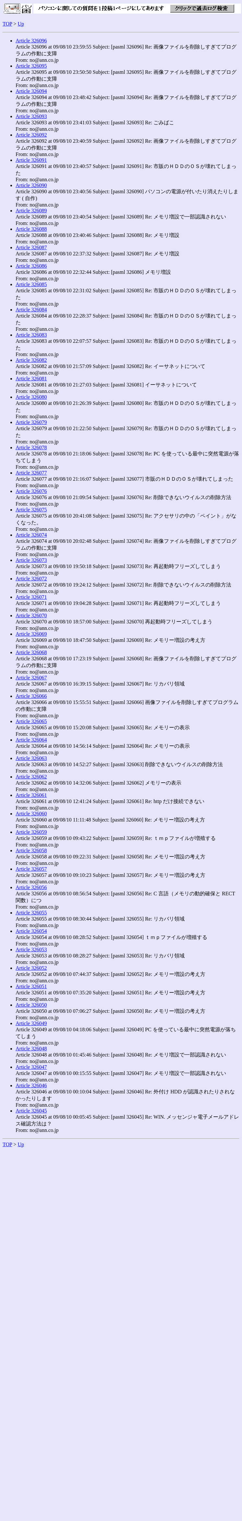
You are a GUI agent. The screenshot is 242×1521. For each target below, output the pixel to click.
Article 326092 (31, 135)
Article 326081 (31, 378)
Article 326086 (31, 266)
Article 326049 (31, 1023)
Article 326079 (31, 422)
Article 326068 (31, 652)
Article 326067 (31, 677)
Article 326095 (31, 66)
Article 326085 (31, 284)
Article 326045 (31, 1110)
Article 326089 (31, 210)
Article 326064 (31, 740)
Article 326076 (31, 491)
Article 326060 (31, 813)
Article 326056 (31, 887)
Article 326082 (31, 360)
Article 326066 (31, 696)
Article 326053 (31, 949)
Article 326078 (31, 447)
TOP (7, 24)
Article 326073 (31, 560)
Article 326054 (31, 931)
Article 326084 (31, 309)
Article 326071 (31, 597)
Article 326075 (31, 509)
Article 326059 (31, 832)
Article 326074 (31, 535)
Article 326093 (31, 116)
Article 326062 (31, 776)
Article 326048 (31, 1048)
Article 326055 (31, 912)
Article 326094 (31, 91)
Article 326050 (31, 1005)
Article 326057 (31, 869)
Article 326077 (31, 472)
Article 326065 (31, 721)
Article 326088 (31, 229)
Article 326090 (31, 185)
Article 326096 (31, 40)
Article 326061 (31, 795)
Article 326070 (31, 615)
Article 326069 (31, 634)
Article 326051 (31, 986)
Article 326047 (31, 1067)
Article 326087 (31, 247)
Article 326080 (31, 397)
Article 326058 (31, 850)
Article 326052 (31, 968)
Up (21, 24)
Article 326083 (31, 335)
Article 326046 (31, 1085)
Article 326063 (31, 758)
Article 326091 (31, 160)
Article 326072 (31, 578)
